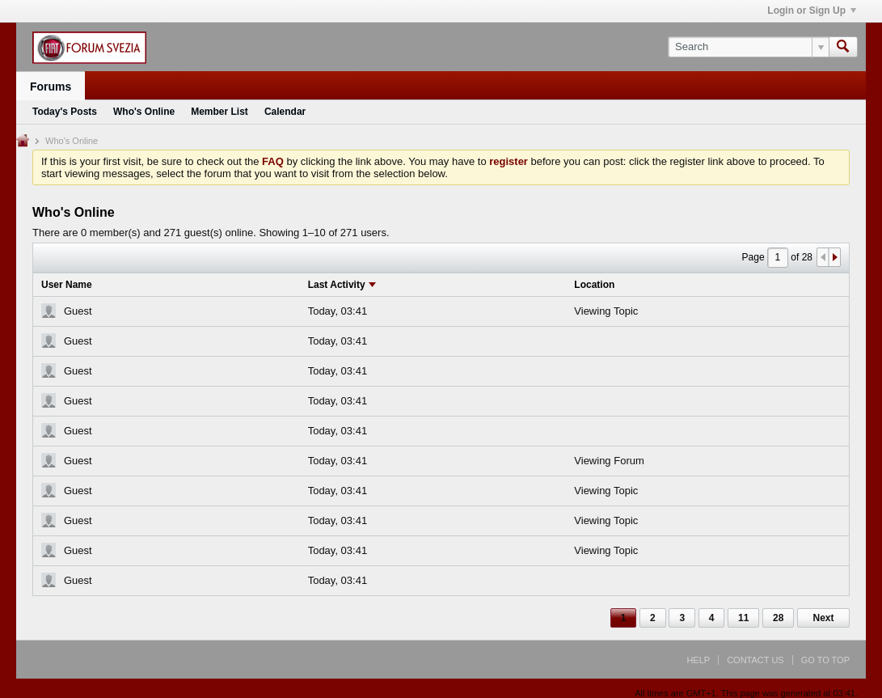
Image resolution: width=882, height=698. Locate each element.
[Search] (748, 46)
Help (698, 660)
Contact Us (755, 660)
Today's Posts (64, 111)
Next (822, 618)
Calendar (285, 111)
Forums (50, 86)
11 (743, 618)
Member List (219, 111)
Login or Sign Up (811, 10)
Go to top (825, 660)
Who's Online (144, 111)
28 (778, 618)
